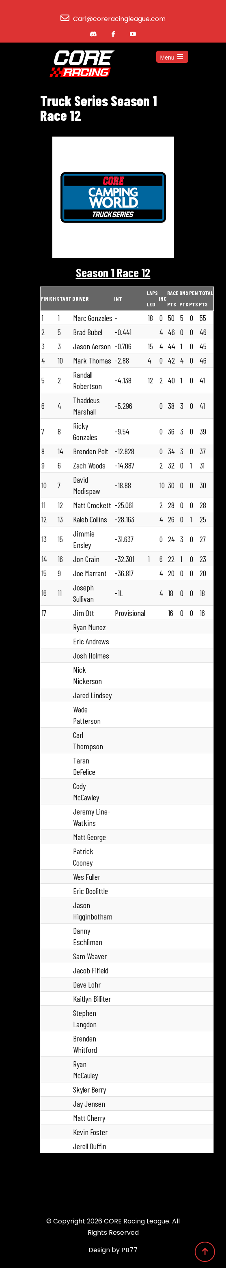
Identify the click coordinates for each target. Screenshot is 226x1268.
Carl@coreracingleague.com (119, 19)
